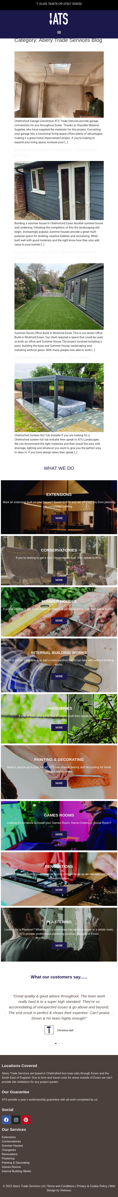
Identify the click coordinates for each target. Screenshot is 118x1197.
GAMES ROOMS (59, 815)
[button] (59, 32)
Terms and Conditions (61, 1186)
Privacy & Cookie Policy (92, 1186)
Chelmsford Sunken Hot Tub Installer (52, 357)
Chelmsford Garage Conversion (47, 45)
